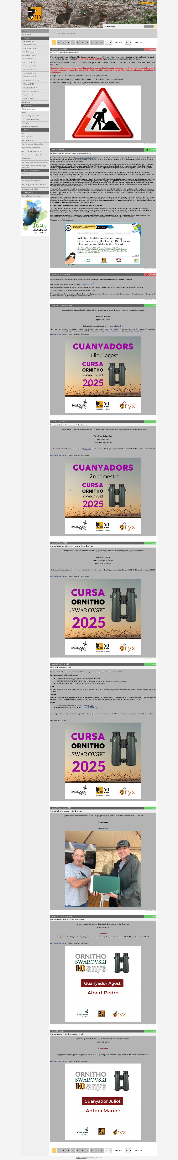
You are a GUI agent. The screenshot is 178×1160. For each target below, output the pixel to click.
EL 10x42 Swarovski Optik (89, 707)
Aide (23, 112)
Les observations (27, 41)
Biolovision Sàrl (81, 1158)
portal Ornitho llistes (59, 334)
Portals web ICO (147, 3)
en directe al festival (111, 331)
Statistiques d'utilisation (29, 126)
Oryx (91, 706)
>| (101, 42)
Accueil (24, 31)
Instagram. (139, 331)
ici (73, 220)
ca (146, 27)
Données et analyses (28, 55)
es (149, 27)
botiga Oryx (119, 326)
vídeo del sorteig (88, 284)
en (152, 27)
